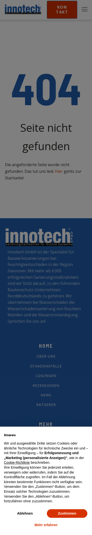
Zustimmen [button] (67, 513)
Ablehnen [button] (25, 513)
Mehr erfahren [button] (46, 525)
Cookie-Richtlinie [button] (17, 462)
